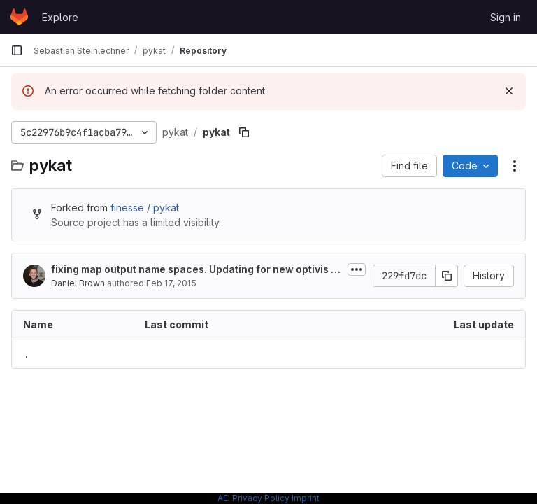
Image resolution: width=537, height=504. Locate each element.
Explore (60, 17)
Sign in (505, 17)
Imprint (306, 498)
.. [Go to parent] (25, 354)
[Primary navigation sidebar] (17, 50)
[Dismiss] (509, 91)
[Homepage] (19, 17)
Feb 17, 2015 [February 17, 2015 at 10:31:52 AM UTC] (171, 283)
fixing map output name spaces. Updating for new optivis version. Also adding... (193, 269)
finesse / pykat (144, 208)
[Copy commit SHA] (447, 276)
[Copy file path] (244, 132)
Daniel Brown (78, 283)
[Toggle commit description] (357, 269)
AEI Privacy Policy (253, 498)
